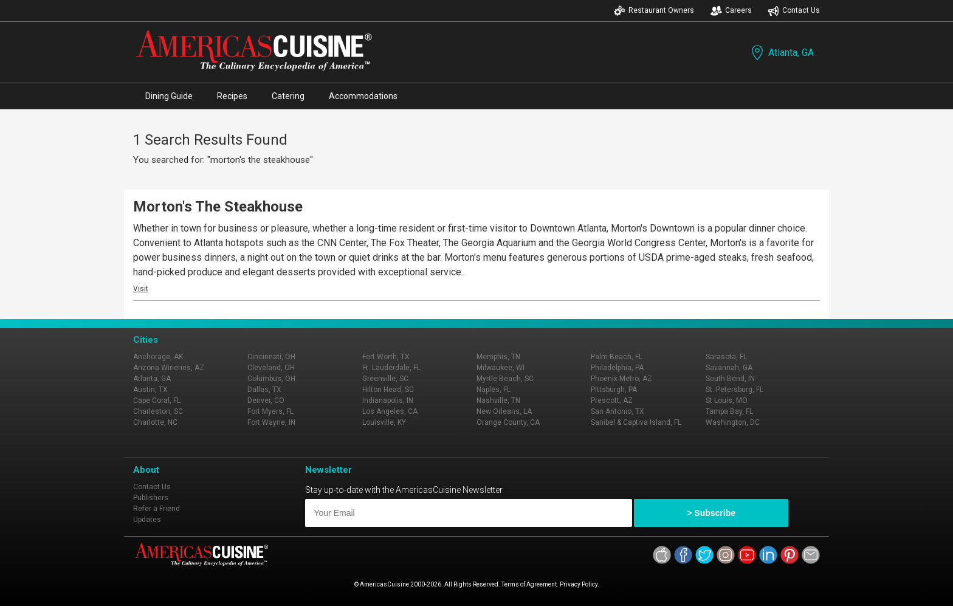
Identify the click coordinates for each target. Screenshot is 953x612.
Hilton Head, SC (388, 389)
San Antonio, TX (617, 411)
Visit (140, 288)
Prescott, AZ (612, 400)
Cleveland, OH (271, 367)
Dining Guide (169, 96)
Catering (288, 96)
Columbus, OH (271, 378)
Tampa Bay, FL (729, 411)
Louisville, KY (384, 422)
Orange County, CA (508, 422)
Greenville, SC (385, 378)
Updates (147, 519)
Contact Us (794, 10)
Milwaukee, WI (500, 367)
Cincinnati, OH (271, 356)
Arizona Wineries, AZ (168, 367)
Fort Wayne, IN (271, 422)
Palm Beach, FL (616, 356)
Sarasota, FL (726, 356)
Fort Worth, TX (386, 356)
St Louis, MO (727, 400)
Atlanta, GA (781, 52)
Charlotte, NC (155, 422)
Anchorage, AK (158, 356)
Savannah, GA (729, 367)
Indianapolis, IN (387, 400)
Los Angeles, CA (390, 411)
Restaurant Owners (654, 10)
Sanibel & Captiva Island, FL (636, 422)
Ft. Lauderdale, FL (391, 367)
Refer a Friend (156, 508)
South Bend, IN (730, 378)
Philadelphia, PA (617, 367)
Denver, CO (265, 400)
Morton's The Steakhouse (218, 206)
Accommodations (363, 96)
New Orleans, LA (504, 411)
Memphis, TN (498, 356)
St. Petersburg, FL (734, 389)
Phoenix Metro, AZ (621, 378)
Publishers (150, 497)
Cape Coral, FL (157, 400)
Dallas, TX (264, 389)
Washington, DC (733, 422)
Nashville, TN (498, 400)
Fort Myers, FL (270, 411)
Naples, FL (493, 389)
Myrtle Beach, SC (505, 378)
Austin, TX (150, 389)
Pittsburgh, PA (614, 389)
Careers (731, 10)
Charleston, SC (158, 411)
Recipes (232, 96)
